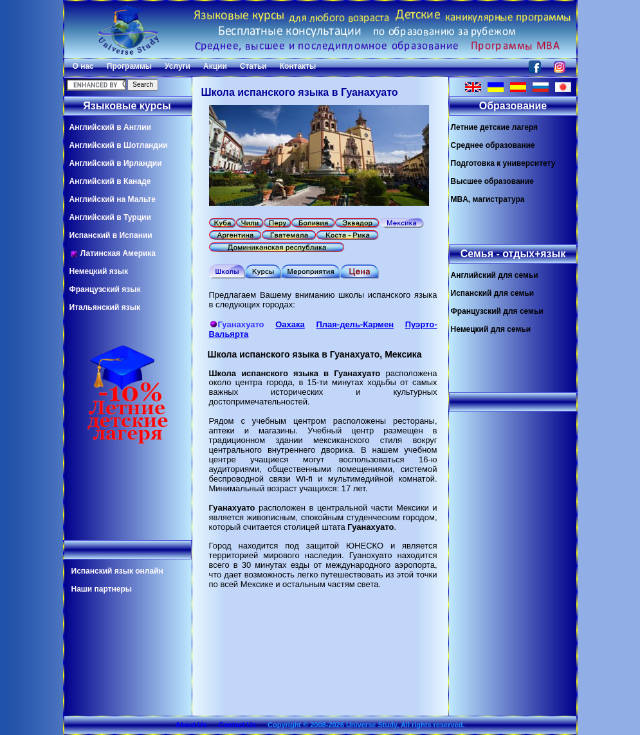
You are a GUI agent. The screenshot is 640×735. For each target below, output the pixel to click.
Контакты (298, 66)
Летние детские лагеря (494, 127)
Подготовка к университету (503, 163)
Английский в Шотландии (118, 145)
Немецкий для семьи (491, 329)
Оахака (290, 324)
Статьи (253, 66)
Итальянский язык (104, 307)
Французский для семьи (497, 311)
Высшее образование (492, 181)
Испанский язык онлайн (117, 571)
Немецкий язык (98, 271)
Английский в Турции (110, 217)
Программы (129, 66)
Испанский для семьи (493, 293)
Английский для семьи (494, 275)
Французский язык (105, 289)
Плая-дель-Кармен (355, 324)
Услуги (177, 66)
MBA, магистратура (488, 199)
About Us (190, 725)
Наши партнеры (102, 589)
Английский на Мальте (112, 199)
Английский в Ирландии (115, 163)
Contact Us (237, 725)
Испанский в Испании (110, 235)
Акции (215, 66)
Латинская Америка (112, 254)
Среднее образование (493, 145)
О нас (83, 66)
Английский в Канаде (110, 181)
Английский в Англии (110, 127)
